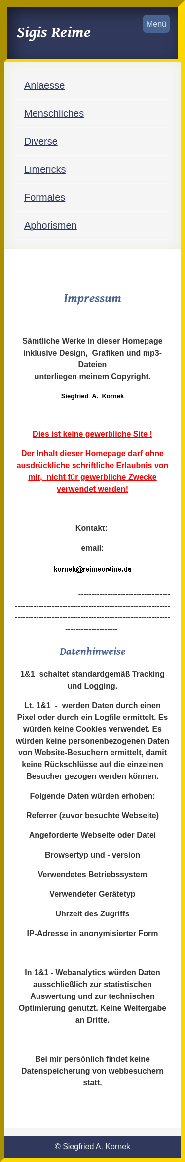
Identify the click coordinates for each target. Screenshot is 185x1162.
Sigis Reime (54, 33)
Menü (156, 24)
